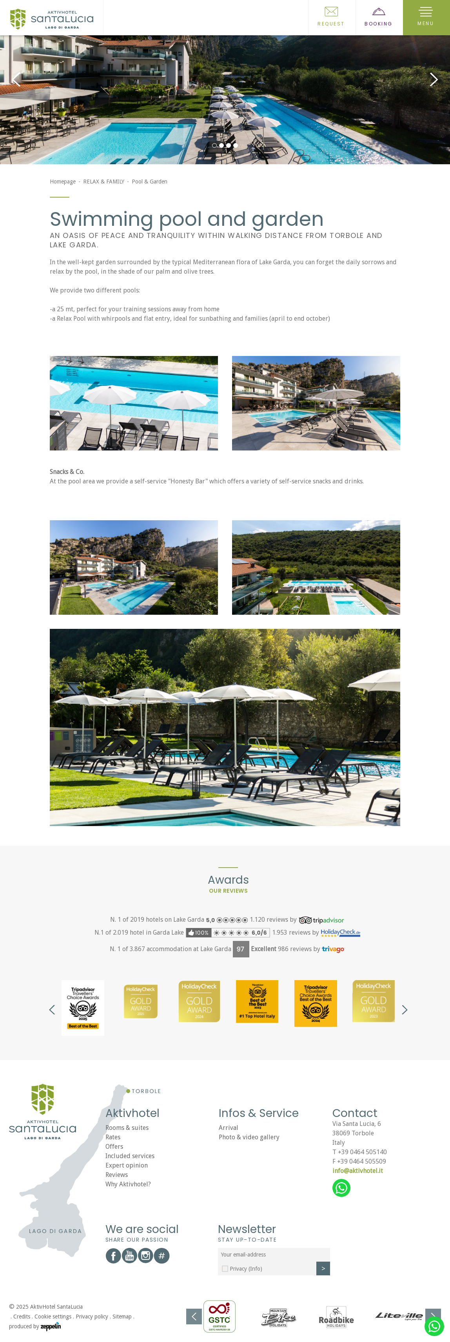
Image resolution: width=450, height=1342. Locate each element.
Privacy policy (92, 1316)
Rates (112, 1137)
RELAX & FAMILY (103, 181)
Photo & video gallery (249, 1137)
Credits (21, 1316)
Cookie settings (52, 1316)
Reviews (116, 1175)
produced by (35, 1326)
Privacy (246, 1269)
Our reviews (228, 891)
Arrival (228, 1127)
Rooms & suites (127, 1127)
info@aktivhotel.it (357, 1171)
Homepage (63, 181)
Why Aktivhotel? (128, 1184)
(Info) (255, 1269)
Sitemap (122, 1316)
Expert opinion (126, 1165)
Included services (129, 1156)
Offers (114, 1146)
